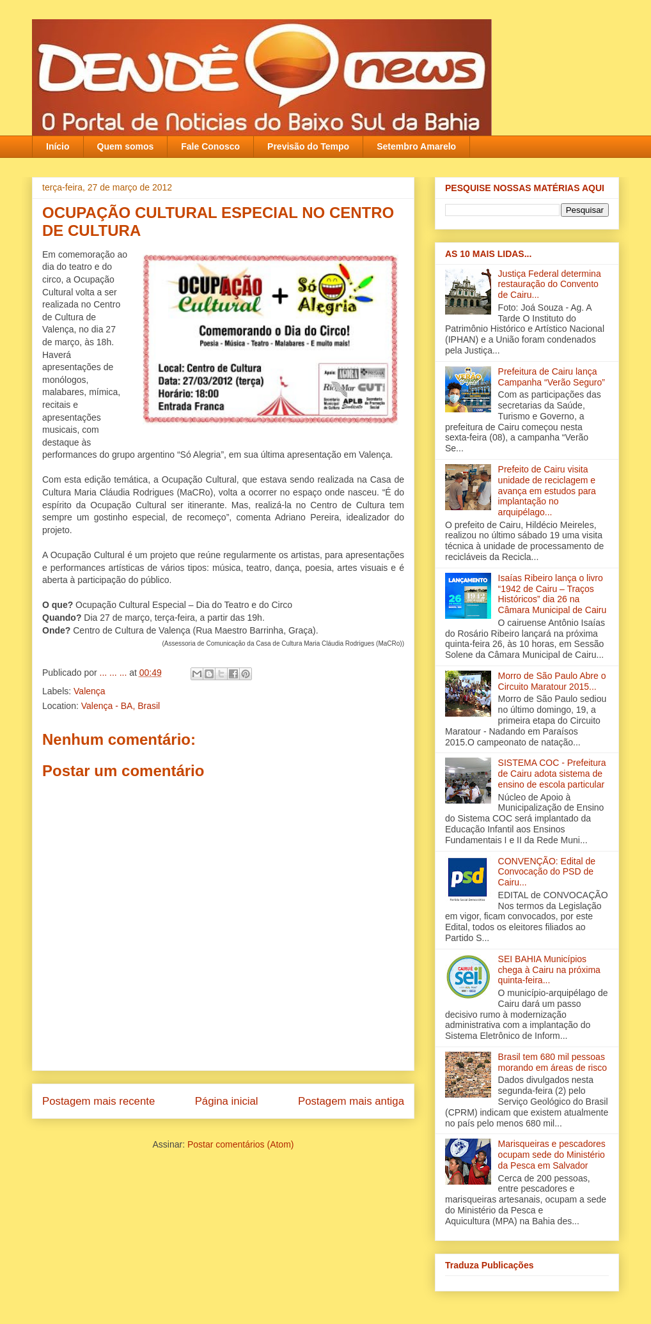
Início (58, 146)
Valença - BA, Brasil (120, 706)
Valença (90, 691)
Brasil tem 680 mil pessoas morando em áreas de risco (552, 1062)
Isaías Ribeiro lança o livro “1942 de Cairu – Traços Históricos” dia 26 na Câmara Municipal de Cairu (552, 594)
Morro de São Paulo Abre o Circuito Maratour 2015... (552, 681)
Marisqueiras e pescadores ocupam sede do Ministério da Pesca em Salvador (552, 1155)
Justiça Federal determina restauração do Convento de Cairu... (549, 284)
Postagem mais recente (98, 1101)
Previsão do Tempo (308, 146)
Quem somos (125, 146)
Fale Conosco (210, 146)
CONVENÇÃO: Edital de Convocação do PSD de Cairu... (547, 872)
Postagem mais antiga (351, 1101)
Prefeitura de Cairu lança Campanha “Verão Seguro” (551, 376)
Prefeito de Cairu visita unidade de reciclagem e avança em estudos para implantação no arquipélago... (547, 490)
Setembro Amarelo (416, 146)
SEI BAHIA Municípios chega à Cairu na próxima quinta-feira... (549, 970)
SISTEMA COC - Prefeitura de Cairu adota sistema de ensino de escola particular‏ (552, 774)
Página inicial (226, 1101)
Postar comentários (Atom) (240, 1144)
